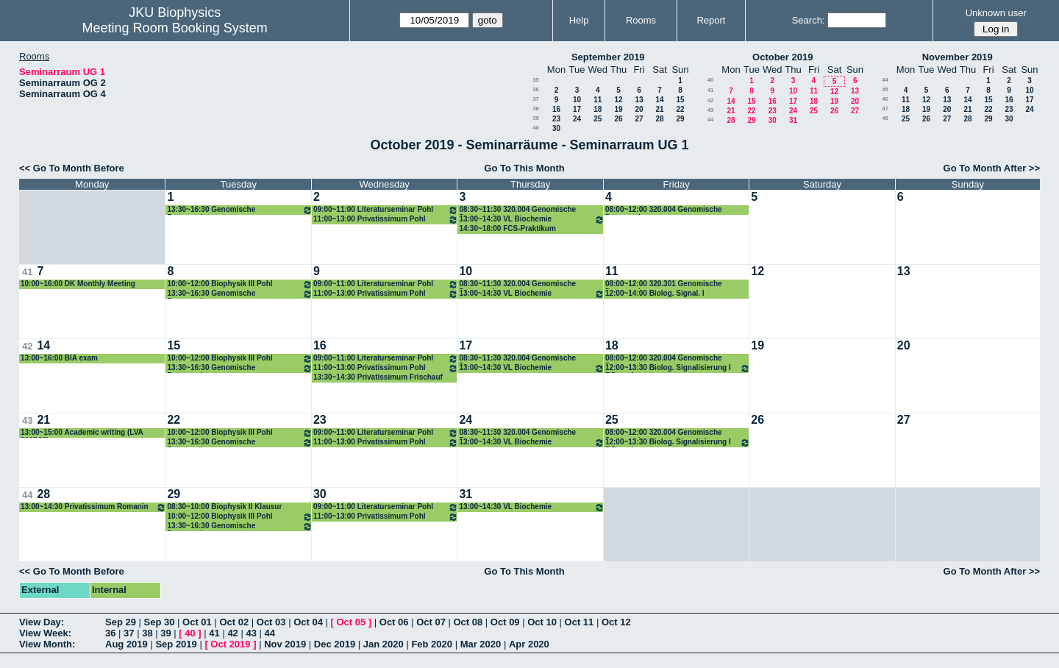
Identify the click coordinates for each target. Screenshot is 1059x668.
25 (597, 119)
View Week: (45, 633)
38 (535, 108)
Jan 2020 (383, 644)
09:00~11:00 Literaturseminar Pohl (385, 210)
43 (710, 110)
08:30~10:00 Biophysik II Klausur (224, 506)
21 (659, 109)
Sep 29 (120, 622)
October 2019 (782, 57)
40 (535, 127)
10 (577, 100)
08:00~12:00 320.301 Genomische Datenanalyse (663, 284)
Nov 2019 (285, 644)
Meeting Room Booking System (175, 28)
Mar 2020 (481, 644)
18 (597, 109)
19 (618, 109)
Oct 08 (467, 622)
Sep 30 (159, 622)
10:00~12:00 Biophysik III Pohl (239, 284)
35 (535, 80)
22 (680, 109)
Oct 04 (308, 622)
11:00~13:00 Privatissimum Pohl (385, 219)
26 (618, 119)
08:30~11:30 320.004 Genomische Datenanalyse (517, 210)
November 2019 (957, 57)
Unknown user (996, 12)
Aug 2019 (126, 644)
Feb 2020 (431, 644)
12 (618, 100)
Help (579, 20)
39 (535, 118)
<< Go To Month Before (71, 168)
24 (577, 119)
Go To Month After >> (992, 168)
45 (885, 89)
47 (885, 108)
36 (535, 89)
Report (710, 20)
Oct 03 (271, 622)
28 (659, 119)
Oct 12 (616, 622)
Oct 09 (505, 622)
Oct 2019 (230, 644)
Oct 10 (542, 622)
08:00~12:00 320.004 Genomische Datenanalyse (663, 210)
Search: (808, 20)
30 (556, 128)
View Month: (47, 644)
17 (577, 109)
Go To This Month (524, 168)
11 (597, 100)
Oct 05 (351, 622)
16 (556, 109)
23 (556, 119)
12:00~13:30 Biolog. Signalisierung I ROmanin (677, 368)
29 (680, 119)
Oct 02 (234, 622)
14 (659, 100)
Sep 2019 (175, 644)
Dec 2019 (334, 644)
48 (885, 118)
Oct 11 (579, 622)
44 (710, 119)
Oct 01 (197, 622)
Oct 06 (394, 622)
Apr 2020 (529, 644)
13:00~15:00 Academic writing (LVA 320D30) (82, 433)
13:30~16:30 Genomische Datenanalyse (239, 210)
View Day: (41, 622)
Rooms (641, 20)
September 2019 (608, 57)
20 (639, 109)
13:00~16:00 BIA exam (59, 358)
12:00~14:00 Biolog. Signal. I (655, 293)
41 (710, 90)
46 (885, 99)
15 (680, 100)
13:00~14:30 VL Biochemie (531, 219)
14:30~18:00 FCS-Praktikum (507, 228)
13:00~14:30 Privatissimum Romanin (93, 507)
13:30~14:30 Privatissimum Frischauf (378, 377)
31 (793, 120)
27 (639, 119)
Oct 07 (431, 622)
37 (535, 99)
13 (639, 100)
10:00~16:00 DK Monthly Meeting (78, 284)
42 (710, 100)
